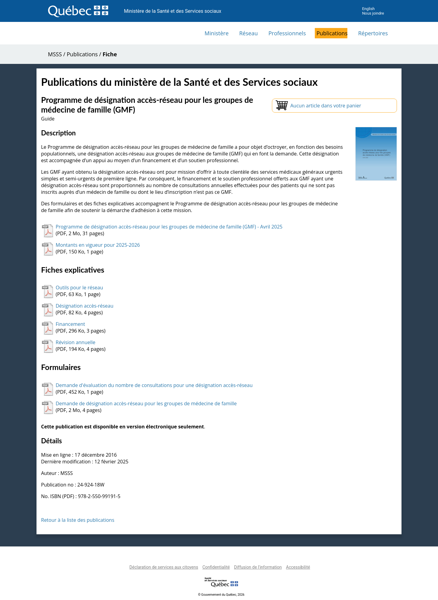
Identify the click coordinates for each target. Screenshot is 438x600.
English (368, 8)
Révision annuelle (76, 342)
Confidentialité (216, 567)
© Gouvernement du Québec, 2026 (221, 594)
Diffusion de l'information (258, 567)
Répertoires (373, 33)
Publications (331, 33)
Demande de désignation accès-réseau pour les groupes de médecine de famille (146, 403)
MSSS (55, 54)
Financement (70, 324)
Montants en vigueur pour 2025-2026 (98, 245)
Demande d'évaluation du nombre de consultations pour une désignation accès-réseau (154, 385)
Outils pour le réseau (79, 287)
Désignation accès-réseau (84, 305)
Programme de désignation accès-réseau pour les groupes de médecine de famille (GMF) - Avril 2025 (169, 226)
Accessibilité (298, 567)
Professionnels (287, 33)
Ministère (217, 33)
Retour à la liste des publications (77, 520)
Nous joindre (373, 13)
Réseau (248, 33)
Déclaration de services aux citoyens (164, 567)
